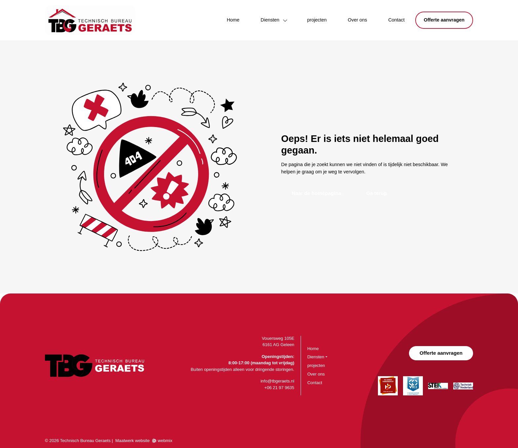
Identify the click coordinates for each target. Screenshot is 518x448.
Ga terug (376, 193)
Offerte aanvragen (444, 19)
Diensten (270, 19)
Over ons (357, 19)
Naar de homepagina (316, 193)
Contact (396, 19)
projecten (317, 19)
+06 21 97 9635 (279, 387)
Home (233, 19)
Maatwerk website (132, 440)
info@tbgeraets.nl (277, 381)
